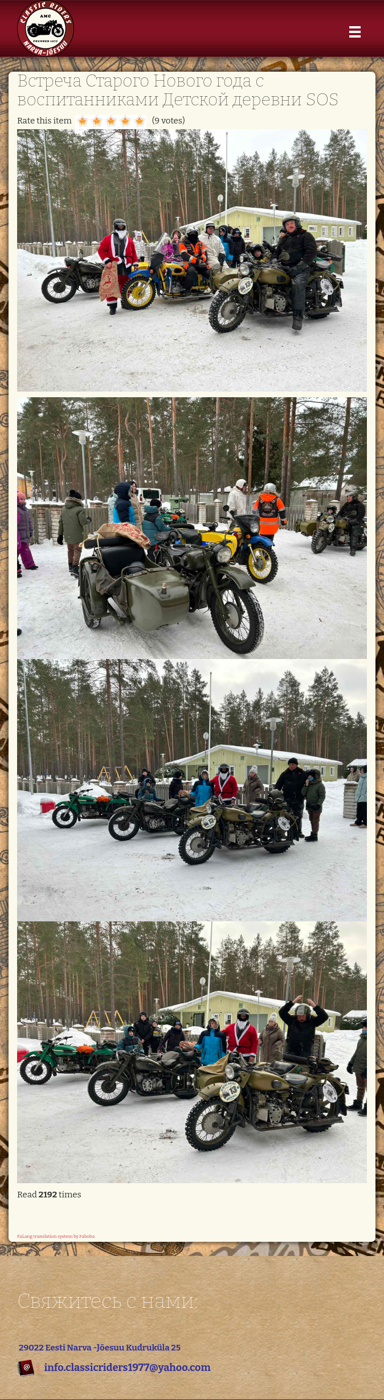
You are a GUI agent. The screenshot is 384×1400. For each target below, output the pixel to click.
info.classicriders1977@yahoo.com (127, 1367)
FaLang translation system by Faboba (56, 1236)
